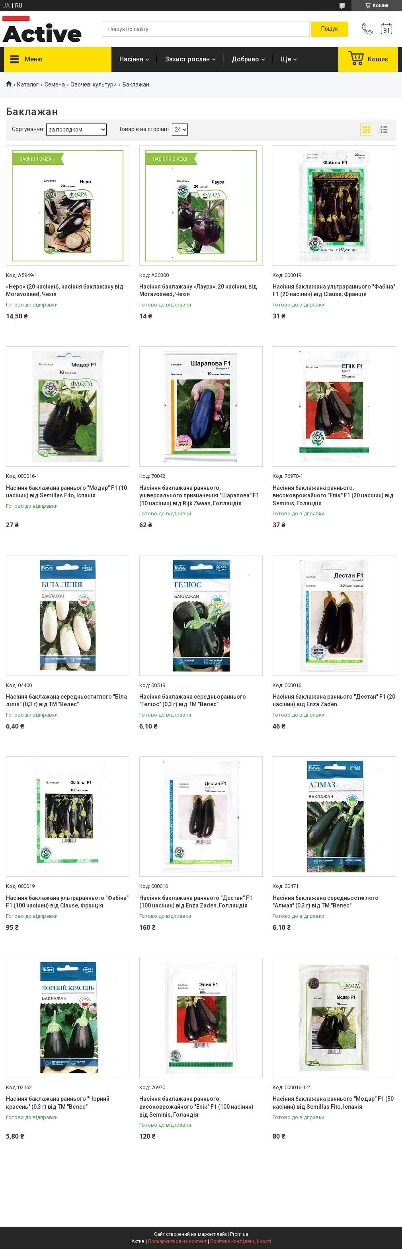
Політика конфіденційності (240, 1241)
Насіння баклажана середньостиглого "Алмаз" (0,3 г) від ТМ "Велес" (326, 902)
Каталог (28, 84)
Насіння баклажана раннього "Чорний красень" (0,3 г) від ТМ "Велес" (57, 1103)
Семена (55, 84)
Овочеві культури (93, 84)
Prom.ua (239, 1234)
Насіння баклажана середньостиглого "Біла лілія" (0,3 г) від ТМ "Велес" (66, 700)
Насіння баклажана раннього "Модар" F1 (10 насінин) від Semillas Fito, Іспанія (66, 492)
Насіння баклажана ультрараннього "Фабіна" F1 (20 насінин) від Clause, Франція (334, 290)
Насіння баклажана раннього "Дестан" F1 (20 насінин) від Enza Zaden (334, 700)
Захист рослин (187, 59)
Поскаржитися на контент (177, 1241)
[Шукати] (329, 29)
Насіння (131, 59)
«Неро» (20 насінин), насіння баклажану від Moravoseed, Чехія (64, 290)
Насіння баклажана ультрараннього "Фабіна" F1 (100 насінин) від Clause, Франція (67, 902)
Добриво (245, 59)
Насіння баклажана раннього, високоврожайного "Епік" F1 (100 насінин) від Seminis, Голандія (196, 1106)
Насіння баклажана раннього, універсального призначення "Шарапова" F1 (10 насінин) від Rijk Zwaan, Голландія (199, 496)
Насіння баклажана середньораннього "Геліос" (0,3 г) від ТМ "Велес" (192, 700)
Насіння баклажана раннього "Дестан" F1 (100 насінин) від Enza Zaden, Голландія (195, 902)
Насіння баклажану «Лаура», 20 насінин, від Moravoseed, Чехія (198, 290)
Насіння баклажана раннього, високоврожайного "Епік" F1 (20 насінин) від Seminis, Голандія (333, 496)
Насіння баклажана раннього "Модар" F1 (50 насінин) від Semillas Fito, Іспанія (333, 1103)
